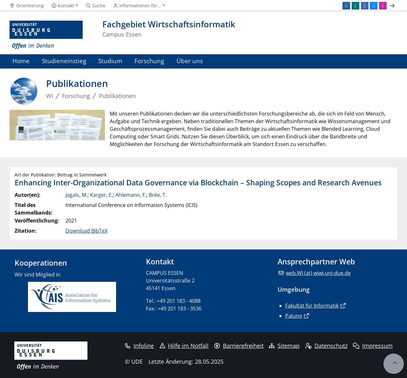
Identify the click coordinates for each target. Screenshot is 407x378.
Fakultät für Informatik (312, 305)
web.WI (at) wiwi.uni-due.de (318, 272)
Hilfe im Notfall (184, 345)
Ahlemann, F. (130, 194)
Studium (110, 60)
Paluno (293, 315)
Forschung (149, 60)
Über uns (189, 60)
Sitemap (284, 345)
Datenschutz (326, 345)
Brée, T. (158, 194)
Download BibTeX (86, 230)
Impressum (373, 345)
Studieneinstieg (64, 60)
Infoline (139, 345)
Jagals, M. (76, 194)
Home (21, 60)
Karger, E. (101, 194)
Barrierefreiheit (239, 345)
